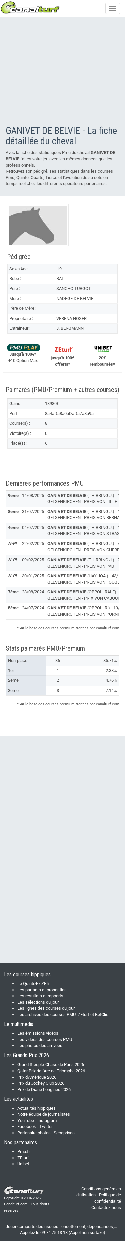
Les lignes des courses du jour (46, 1008)
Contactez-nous (106, 1207)
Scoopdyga (64, 1132)
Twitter (46, 1126)
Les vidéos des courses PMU (44, 1039)
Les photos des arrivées (39, 1045)
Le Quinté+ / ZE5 (33, 983)
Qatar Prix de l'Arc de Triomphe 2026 (51, 1070)
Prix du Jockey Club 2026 (40, 1083)
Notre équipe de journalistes (43, 1114)
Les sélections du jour (38, 1002)
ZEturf (23, 1157)
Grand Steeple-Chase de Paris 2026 (50, 1064)
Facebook (26, 1126)
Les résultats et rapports (40, 995)
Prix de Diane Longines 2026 (44, 1089)
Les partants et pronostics (42, 989)
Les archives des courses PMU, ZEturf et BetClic (62, 1014)
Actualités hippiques (36, 1108)
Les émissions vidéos (37, 1033)
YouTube (25, 1120)
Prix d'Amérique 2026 (36, 1077)
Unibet (23, 1163)
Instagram (47, 1120)
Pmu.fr (23, 1151)
